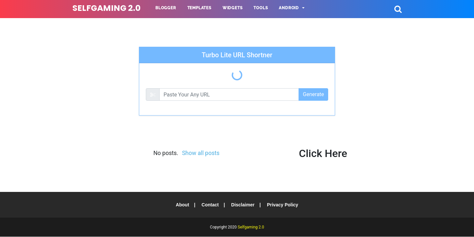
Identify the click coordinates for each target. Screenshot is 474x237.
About (182, 204)
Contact (210, 204)
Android (289, 8)
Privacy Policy (282, 204)
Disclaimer (242, 204)
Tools (260, 8)
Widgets (233, 8)
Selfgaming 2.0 (106, 8)
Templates (199, 8)
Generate (313, 94)
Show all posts (201, 153)
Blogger (165, 8)
